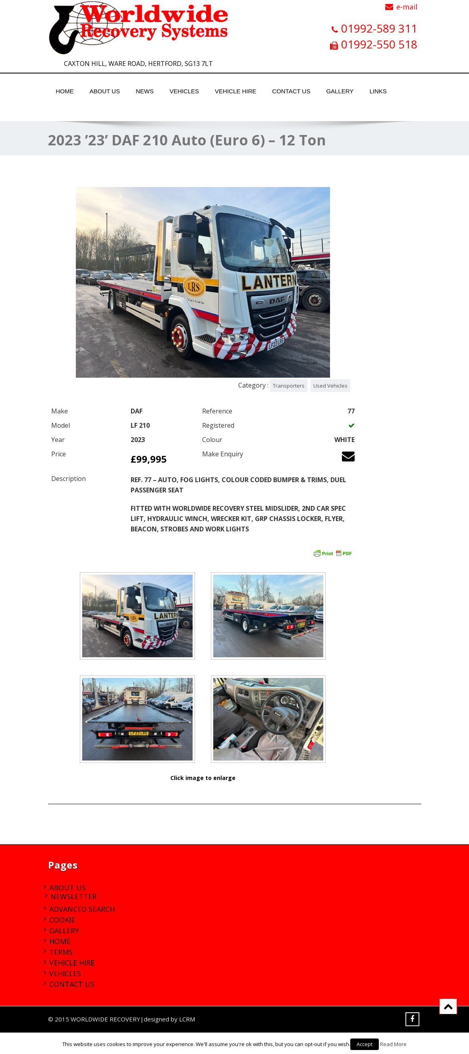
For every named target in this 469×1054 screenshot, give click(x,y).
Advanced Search (82, 909)
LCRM (187, 1019)
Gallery (339, 91)
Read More (393, 1044)
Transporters (289, 385)
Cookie (62, 920)
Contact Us (291, 91)
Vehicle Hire (235, 91)
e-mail (406, 7)
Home (65, 91)
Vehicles (184, 91)
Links (377, 91)
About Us (105, 91)
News (145, 91)
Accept (364, 1044)
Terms (61, 952)
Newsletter (73, 896)
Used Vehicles (330, 385)
